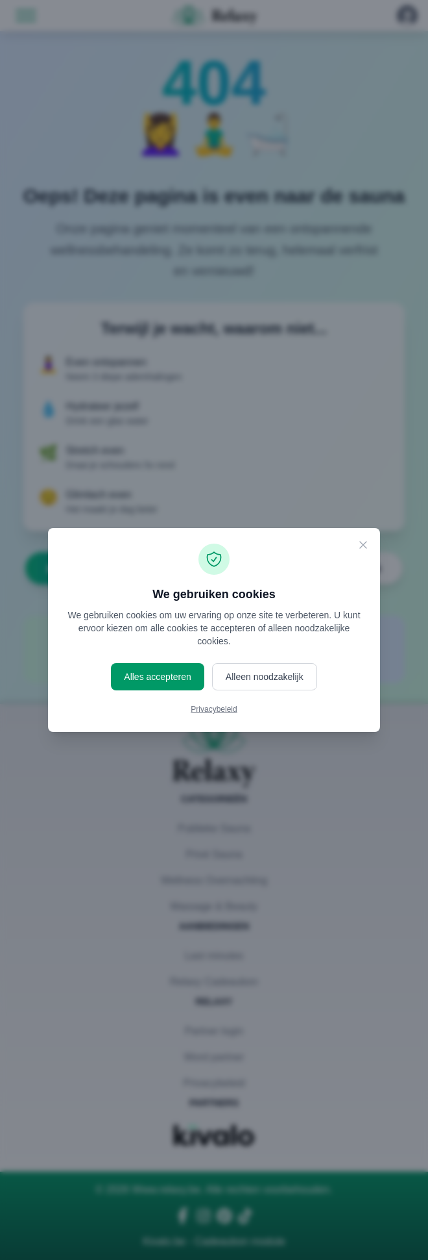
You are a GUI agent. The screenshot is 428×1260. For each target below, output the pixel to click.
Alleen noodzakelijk (264, 677)
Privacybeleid (214, 709)
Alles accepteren (157, 677)
